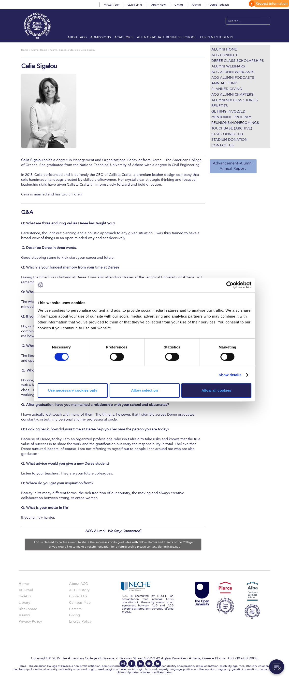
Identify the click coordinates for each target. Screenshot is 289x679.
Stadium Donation (229, 140)
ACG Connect (224, 55)
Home (24, 584)
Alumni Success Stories (234, 100)
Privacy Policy (30, 621)
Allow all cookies (216, 390)
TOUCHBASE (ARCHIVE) (231, 128)
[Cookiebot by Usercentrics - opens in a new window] (229, 284)
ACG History (79, 590)
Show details (230, 375)
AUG (125, 596)
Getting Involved (228, 111)
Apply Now (158, 4)
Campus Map (80, 603)
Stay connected (227, 134)
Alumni (196, 4)
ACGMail (26, 590)
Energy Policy (80, 621)
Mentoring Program (231, 117)
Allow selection (144, 390)
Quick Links (135, 4)
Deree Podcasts (219, 4)
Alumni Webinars (228, 66)
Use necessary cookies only (72, 390)
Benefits (219, 106)
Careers (75, 609)
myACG (25, 596)
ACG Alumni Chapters (232, 94)
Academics (123, 37)
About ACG (77, 37)
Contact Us (222, 145)
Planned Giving (226, 89)
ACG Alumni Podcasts (232, 78)
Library (24, 603)
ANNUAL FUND (224, 83)
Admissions (100, 37)
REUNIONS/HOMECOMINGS (235, 123)
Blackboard (28, 609)
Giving (178, 4)
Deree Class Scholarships (237, 61)
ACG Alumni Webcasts (232, 72)
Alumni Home (224, 49)
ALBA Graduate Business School (167, 37)
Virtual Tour (111, 4)
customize (268, 3)
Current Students (216, 37)
